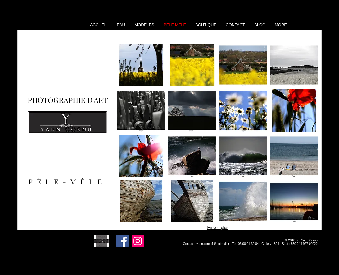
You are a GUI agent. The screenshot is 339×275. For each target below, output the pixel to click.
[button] (141, 65)
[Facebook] (122, 241)
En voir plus (217, 227)
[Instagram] (138, 241)
